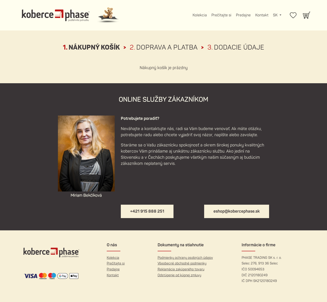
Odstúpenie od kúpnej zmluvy (179, 275)
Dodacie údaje (235, 47)
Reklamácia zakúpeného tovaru (181, 269)
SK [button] (275, 15)
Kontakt (261, 15)
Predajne (243, 15)
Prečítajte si (221, 15)
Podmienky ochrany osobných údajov (185, 258)
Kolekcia (200, 15)
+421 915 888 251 (147, 211)
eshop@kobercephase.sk (236, 211)
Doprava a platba (164, 47)
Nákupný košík (91, 47)
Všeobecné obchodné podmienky (182, 263)
